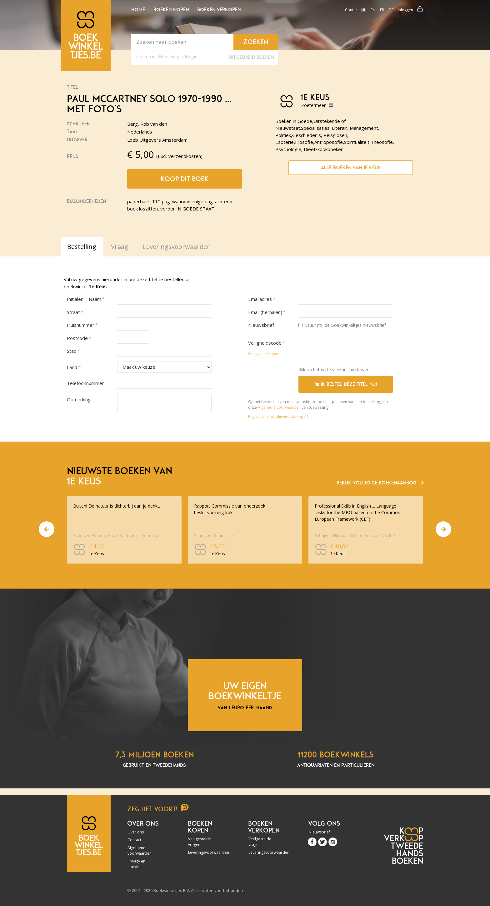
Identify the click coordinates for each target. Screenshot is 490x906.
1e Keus (314, 97)
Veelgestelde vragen (199, 841)
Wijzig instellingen (263, 354)
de (391, 10)
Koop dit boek (184, 179)
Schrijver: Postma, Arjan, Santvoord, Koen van (116, 535)
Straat (73, 312)
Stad (72, 351)
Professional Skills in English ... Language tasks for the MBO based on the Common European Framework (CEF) (357, 512)
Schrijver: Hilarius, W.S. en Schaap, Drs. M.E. (356, 535)
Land (72, 367)
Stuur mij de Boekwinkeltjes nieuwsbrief (342, 325)
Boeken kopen (171, 10)
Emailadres (260, 299)
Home (138, 10)
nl (363, 10)
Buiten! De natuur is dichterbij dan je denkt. (116, 506)
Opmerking (79, 399)
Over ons (136, 832)
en (373, 10)
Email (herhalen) (265, 312)
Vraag (119, 246)
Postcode (77, 338)
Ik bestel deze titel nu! (346, 384)
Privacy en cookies (136, 863)
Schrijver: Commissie (213, 535)
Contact (352, 10)
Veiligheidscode (265, 343)
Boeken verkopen (219, 10)
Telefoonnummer (85, 383)
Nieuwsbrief (261, 325)
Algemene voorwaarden (279, 407)
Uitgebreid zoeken (251, 57)
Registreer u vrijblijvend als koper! (278, 416)
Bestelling (81, 246)
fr (382, 10)
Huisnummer (80, 325)
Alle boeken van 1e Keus (351, 167)
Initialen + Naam (84, 299)
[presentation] (345, 349)
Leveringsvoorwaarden (205, 852)
